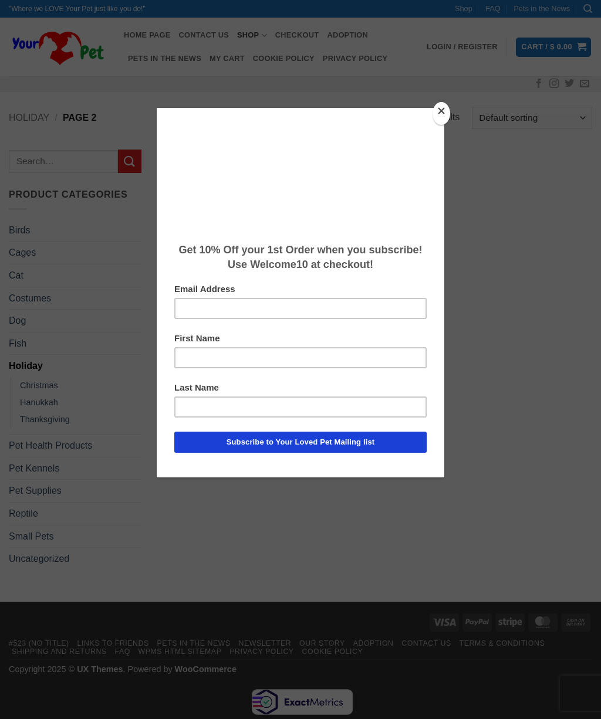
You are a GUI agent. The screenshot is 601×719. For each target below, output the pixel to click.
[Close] (441, 113)
